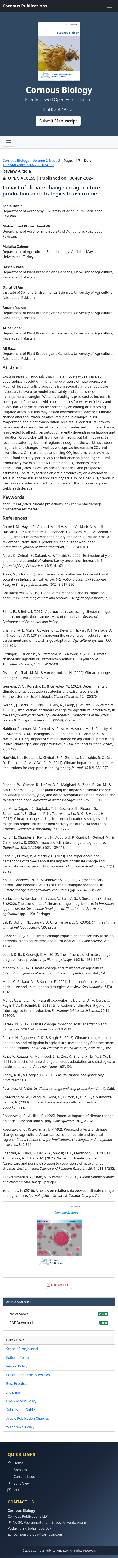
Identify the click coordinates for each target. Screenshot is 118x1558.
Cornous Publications (25, 6)
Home (15, 1463)
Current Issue (21, 1476)
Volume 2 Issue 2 (46, 160)
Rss (13, 1490)
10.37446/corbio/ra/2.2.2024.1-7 (28, 165)
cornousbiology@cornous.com (38, 1534)
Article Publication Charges (27, 1418)
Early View (19, 1483)
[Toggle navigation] (109, 6)
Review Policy (16, 1366)
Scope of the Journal (22, 1348)
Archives (17, 1469)
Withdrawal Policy (20, 1427)
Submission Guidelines (24, 1409)
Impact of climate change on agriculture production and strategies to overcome (51, 190)
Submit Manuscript (58, 121)
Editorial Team (17, 1357)
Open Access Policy (21, 1401)
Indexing (13, 1392)
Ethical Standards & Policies (28, 1375)
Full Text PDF (59, 1285)
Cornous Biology (16, 160)
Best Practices (17, 1383)
